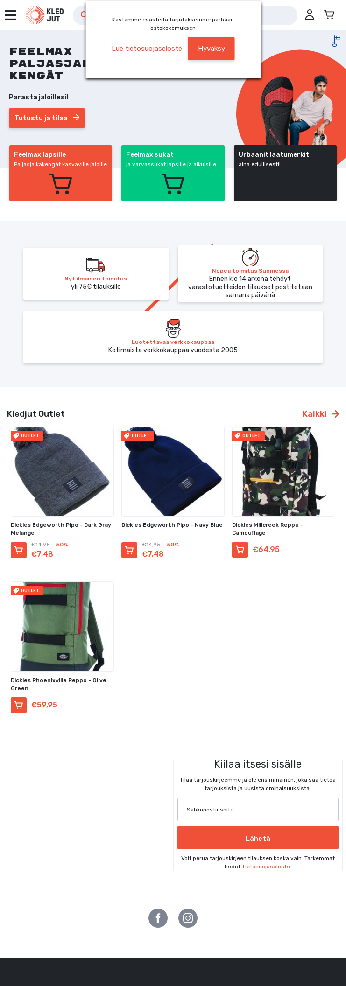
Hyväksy (211, 48)
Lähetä (258, 838)
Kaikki (321, 414)
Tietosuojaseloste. (266, 866)
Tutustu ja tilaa (46, 118)
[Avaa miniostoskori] (329, 15)
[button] (309, 15)
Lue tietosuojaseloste (147, 48)
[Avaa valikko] (10, 15)
